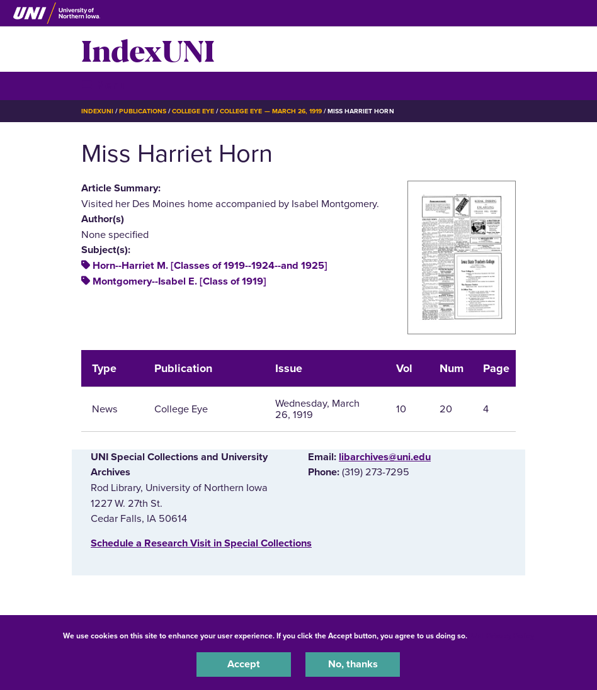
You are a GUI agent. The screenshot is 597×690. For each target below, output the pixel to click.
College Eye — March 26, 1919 (271, 111)
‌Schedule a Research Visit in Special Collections (201, 543)
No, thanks (353, 664)
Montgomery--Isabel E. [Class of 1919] (179, 281)
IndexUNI (148, 49)
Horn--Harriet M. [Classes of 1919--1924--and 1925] (210, 265)
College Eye (193, 111)
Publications (142, 111)
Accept (243, 664)
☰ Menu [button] (103, 85)
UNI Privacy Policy (502, 635)
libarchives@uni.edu (385, 457)
